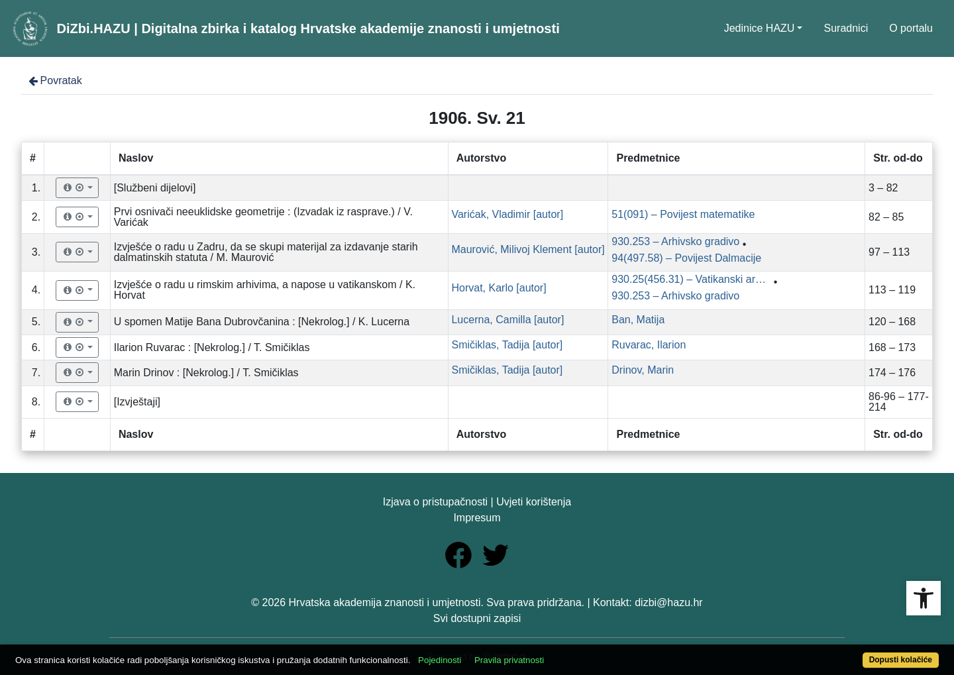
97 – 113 (889, 252)
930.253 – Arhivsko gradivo (675, 241)
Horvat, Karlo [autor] (498, 287)
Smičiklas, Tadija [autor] (506, 344)
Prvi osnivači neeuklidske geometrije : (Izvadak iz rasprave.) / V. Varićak (263, 217)
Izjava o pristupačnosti (435, 501)
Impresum (476, 517)
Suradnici (845, 28)
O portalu (911, 28)
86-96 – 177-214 (899, 402)
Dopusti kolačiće (900, 659)
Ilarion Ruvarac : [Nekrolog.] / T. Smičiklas (212, 347)
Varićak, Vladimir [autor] (507, 214)
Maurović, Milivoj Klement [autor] (527, 249)
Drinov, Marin (642, 370)
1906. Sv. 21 (477, 118)
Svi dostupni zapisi (477, 618)
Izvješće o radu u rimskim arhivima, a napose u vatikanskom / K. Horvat (264, 290)
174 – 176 (892, 372)
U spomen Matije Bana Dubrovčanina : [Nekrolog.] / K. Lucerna (261, 321)
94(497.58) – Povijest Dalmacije (686, 258)
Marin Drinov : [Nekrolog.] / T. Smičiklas (206, 372)
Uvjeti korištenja (533, 501)
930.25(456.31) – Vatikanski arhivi (690, 279)
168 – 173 (892, 347)
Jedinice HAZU (759, 28)
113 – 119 (892, 289)
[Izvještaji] (137, 401)
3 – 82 (883, 187)
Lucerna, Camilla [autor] (507, 319)
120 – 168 (892, 321)
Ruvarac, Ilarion (648, 344)
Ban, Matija (637, 319)
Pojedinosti (439, 660)
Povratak (54, 80)
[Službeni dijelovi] (155, 187)
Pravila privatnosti (509, 660)
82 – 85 (886, 217)
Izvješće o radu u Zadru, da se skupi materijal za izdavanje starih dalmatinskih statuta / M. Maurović (266, 252)
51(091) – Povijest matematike (683, 214)
